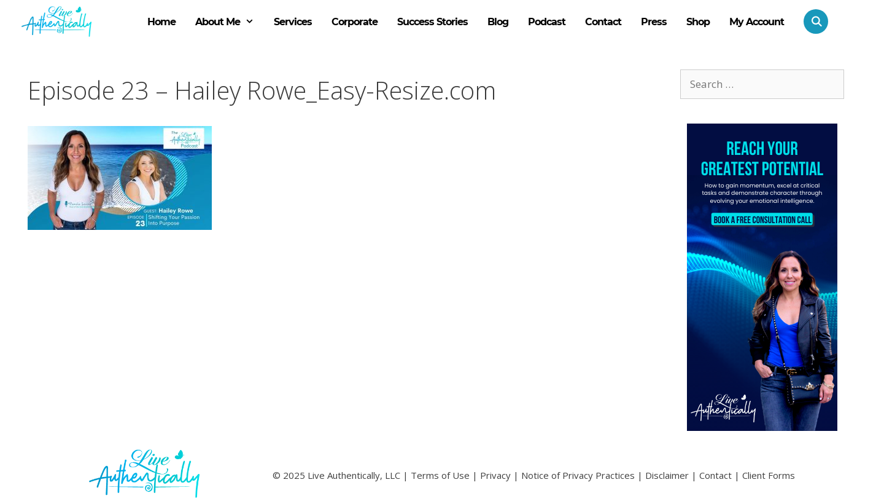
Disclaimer (667, 475)
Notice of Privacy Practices (578, 475)
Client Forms (768, 475)
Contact (603, 22)
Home (161, 22)
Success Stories (432, 22)
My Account (756, 22)
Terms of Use (440, 475)
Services (293, 22)
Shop (698, 22)
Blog (497, 22)
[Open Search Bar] (811, 21)
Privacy (495, 475)
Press (654, 22)
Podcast (546, 22)
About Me (229, 22)
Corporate (355, 22)
